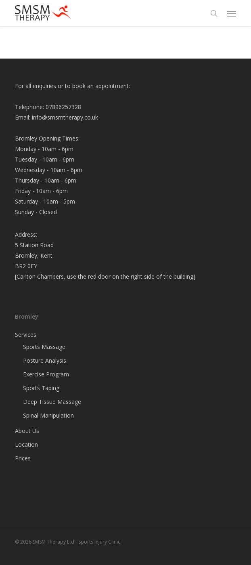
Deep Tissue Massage (52, 401)
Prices (23, 458)
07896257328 (63, 107)
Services (25, 334)
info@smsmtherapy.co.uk (65, 117)
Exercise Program (46, 374)
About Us (27, 431)
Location (26, 444)
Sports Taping (41, 388)
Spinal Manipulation (48, 415)
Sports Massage (44, 347)
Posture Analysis (44, 360)
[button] (231, 13)
